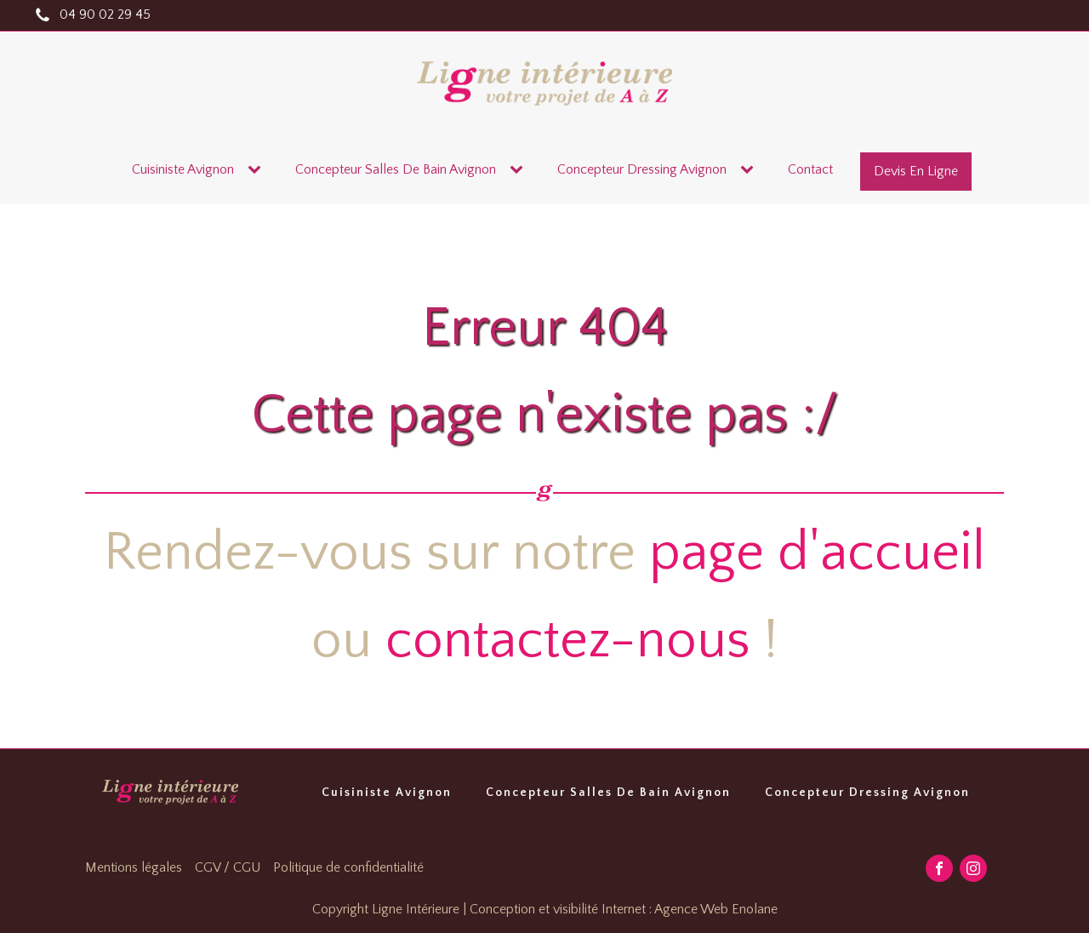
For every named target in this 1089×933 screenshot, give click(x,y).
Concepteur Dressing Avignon (867, 792)
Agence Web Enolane (716, 909)
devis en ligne (916, 171)
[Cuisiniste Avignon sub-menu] (258, 170)
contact (810, 169)
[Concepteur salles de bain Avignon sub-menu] (520, 170)
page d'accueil (817, 553)
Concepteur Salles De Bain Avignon (608, 792)
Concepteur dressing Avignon (642, 169)
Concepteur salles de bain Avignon (395, 169)
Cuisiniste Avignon (183, 169)
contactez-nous (567, 640)
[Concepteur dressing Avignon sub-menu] (750, 170)
